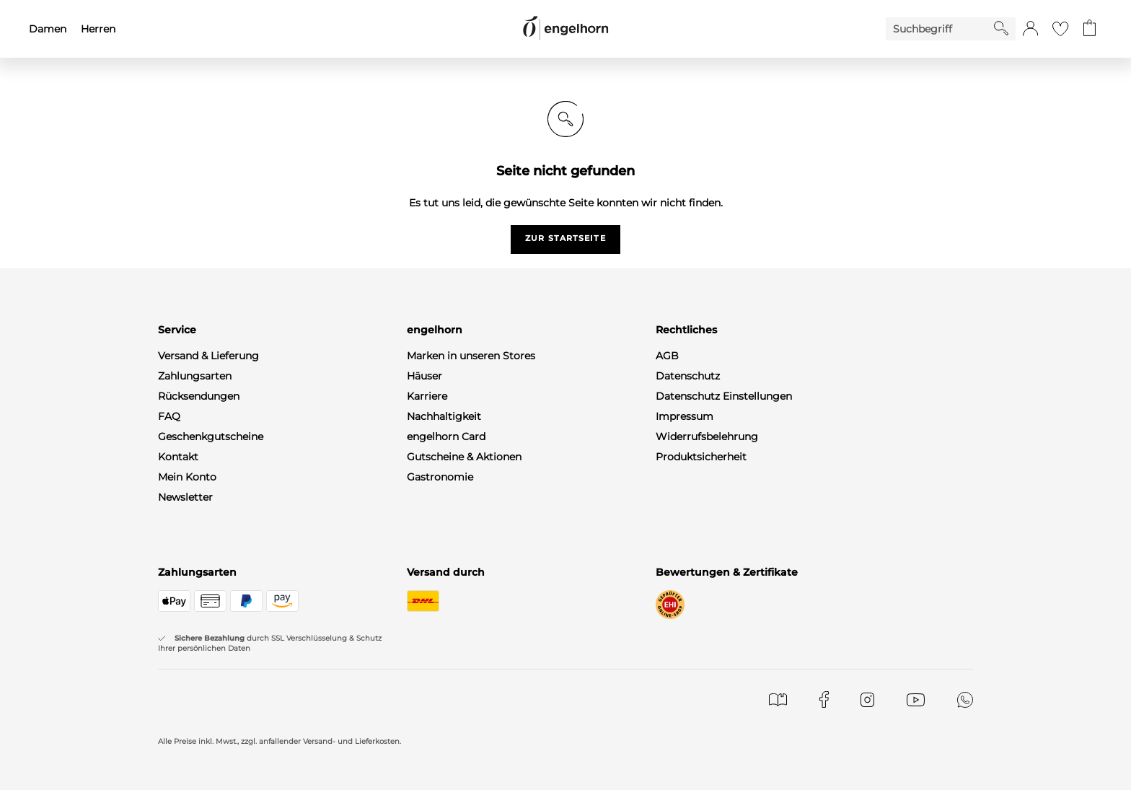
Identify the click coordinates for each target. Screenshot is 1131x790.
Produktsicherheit (701, 456)
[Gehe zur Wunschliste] (1060, 28)
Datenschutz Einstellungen (724, 396)
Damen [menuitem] (47, 28)
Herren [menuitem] (98, 28)
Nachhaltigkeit (444, 416)
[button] (1030, 28)
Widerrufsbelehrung (707, 436)
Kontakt (178, 456)
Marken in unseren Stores (471, 355)
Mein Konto (187, 476)
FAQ (169, 416)
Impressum (684, 416)
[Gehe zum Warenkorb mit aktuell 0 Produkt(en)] (1089, 28)
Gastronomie (440, 476)
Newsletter (185, 497)
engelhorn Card (446, 436)
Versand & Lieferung (208, 355)
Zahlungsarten (195, 375)
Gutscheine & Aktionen (464, 456)
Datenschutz (688, 375)
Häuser (424, 375)
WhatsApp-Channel (207, 517)
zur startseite (565, 238)
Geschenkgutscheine (210, 436)
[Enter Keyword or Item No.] (940, 29)
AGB (667, 355)
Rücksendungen (198, 396)
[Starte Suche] (1001, 28)
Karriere (427, 396)
